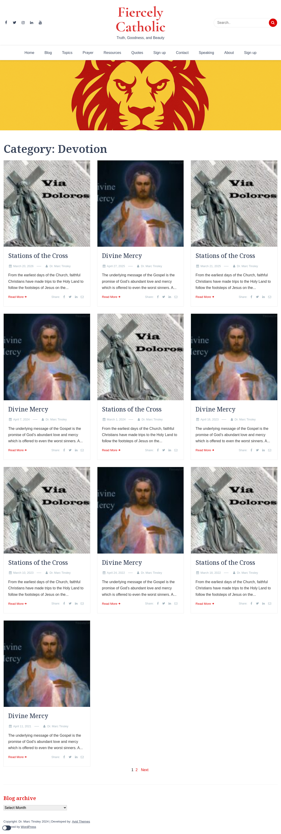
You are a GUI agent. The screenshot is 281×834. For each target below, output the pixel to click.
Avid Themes (81, 821)
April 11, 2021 (22, 726)
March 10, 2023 (23, 572)
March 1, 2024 (116, 419)
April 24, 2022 (116, 572)
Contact (182, 53)
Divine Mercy (122, 256)
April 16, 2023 (210, 419)
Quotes (137, 53)
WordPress (28, 826)
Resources (112, 53)
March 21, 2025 (211, 266)
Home (29, 53)
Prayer (88, 53)
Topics (67, 53)
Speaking (206, 53)
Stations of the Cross (38, 256)
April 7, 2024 (21, 419)
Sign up (159, 53)
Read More (16, 297)
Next (145, 770)
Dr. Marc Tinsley (60, 266)
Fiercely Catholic (140, 19)
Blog (48, 53)
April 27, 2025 (116, 266)
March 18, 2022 (211, 572)
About (229, 53)
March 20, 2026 (23, 266)
